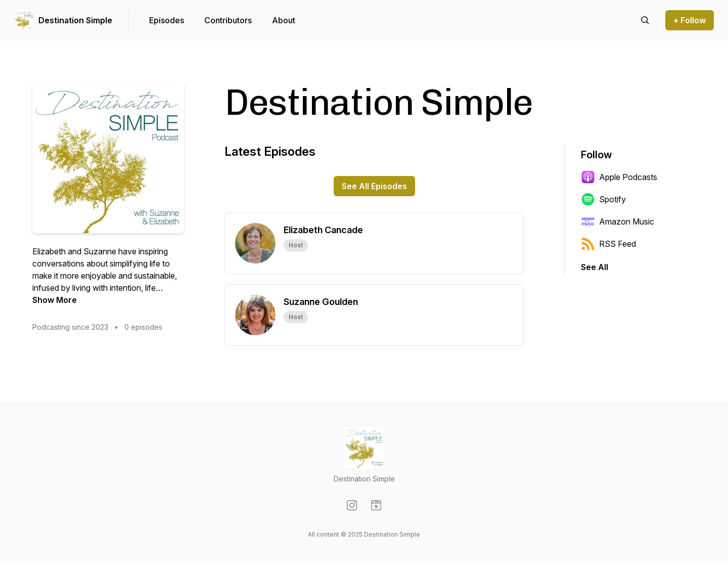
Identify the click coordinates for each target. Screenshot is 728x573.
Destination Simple (75, 20)
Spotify (603, 199)
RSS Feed (608, 244)
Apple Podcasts (619, 177)
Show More (54, 300)
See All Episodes (374, 186)
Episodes (166, 20)
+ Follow (689, 20)
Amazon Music (617, 221)
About (283, 20)
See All (594, 267)
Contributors (228, 20)
